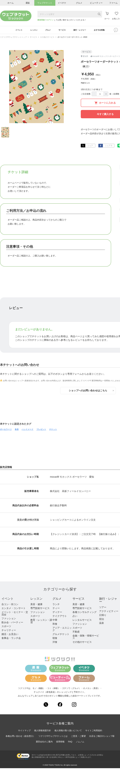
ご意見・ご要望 (78, 737)
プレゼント (41, 430)
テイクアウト (59, 617)
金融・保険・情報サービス (85, 637)
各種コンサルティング (84, 613)
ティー (56, 609)
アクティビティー (108, 612)
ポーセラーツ (6, 430)
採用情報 (60, 742)
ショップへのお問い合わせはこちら (91, 391)
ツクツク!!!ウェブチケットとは (53, 737)
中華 (54, 621)
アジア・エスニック (62, 629)
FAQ (70, 742)
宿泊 (101, 620)
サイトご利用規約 (93, 731)
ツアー (102, 608)
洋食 (54, 643)
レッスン (36, 599)
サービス (33, 38)
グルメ (57, 599)
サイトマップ (24, 731)
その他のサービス (47, 38)
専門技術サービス (40, 609)
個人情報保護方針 (42, 731)
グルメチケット (60, 635)
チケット (53, 430)
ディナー (57, 613)
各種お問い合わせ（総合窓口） (20, 737)
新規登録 (41, 20)
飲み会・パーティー (12, 623)
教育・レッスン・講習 (41, 622)
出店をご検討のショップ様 (101, 737)
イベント (8, 599)
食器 (17, 430)
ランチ (56, 605)
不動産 (76, 632)
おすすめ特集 (105, 30)
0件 (86, 67)
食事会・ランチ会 (11, 639)
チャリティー (9, 631)
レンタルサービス (82, 621)
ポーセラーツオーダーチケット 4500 (72, 38)
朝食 (54, 639)
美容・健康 (36, 605)
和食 (54, 625)
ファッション (9, 619)
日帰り (102, 616)
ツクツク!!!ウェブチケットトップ (13, 38)
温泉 (101, 624)
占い (74, 617)
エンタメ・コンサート (14, 609)
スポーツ (6, 627)
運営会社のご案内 (44, 742)
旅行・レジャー (108, 601)
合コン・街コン (10, 605)
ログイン (49, 20)
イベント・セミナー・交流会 (15, 614)
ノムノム (80, 742)
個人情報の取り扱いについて (68, 731)
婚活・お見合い (10, 635)
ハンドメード (27, 430)
